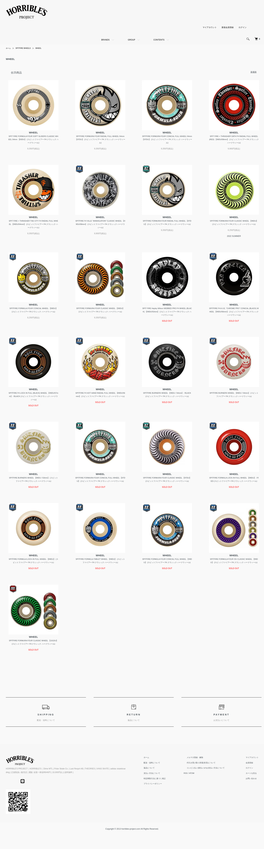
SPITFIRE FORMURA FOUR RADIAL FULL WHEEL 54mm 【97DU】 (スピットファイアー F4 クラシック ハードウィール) (100, 140)
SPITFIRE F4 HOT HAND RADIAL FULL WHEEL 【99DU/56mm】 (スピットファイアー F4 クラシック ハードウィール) (100, 402)
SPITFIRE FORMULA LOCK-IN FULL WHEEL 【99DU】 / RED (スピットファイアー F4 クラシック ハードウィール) (234, 488)
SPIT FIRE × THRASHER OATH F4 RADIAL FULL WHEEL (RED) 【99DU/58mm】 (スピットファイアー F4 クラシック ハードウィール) (234, 140)
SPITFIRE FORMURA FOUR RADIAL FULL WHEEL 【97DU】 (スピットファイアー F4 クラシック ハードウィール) (167, 225)
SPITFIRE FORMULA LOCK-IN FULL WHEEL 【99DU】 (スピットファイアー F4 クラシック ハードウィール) (33, 573)
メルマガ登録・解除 (200, 776)
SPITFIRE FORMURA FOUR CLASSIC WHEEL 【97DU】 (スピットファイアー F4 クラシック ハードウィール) (167, 488)
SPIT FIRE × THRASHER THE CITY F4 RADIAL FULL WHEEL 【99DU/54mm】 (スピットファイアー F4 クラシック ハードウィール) (33, 225)
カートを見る (254, 792)
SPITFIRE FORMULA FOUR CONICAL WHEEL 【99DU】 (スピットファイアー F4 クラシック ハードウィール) (33, 317)
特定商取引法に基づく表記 (164, 797)
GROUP (131, 40)
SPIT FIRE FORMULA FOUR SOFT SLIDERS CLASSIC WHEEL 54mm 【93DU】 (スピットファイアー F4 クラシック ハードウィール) (33, 140)
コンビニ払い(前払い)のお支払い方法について (212, 787)
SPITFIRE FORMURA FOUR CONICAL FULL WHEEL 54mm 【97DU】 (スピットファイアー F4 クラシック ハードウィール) (167, 140)
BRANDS (105, 40)
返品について (158, 787)
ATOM (200, 792)
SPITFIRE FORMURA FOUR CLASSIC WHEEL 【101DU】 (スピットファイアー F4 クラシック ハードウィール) (33, 659)
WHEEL (42, 48)
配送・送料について (161, 781)
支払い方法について (161, 792)
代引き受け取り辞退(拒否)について (207, 781)
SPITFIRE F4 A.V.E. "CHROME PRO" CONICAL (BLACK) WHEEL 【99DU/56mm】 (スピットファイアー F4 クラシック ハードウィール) (234, 317)
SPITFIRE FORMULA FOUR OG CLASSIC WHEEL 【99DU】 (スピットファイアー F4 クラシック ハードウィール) (234, 573)
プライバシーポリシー (162, 803)
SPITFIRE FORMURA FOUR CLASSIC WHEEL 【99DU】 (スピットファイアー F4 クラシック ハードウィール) (234, 225)
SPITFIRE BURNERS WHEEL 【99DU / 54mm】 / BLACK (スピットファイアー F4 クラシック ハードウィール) (167, 402)
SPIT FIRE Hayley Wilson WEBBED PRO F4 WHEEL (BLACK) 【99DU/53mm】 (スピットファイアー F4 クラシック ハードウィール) (167, 317)
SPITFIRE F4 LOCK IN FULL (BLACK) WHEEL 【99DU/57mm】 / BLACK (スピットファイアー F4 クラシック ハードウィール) (33, 402)
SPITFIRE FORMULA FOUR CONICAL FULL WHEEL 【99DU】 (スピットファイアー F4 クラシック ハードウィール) (167, 573)
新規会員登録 (228, 27)
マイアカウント (210, 27)
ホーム (9, 48)
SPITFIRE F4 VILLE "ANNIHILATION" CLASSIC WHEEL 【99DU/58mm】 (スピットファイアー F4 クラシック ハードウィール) (100, 225)
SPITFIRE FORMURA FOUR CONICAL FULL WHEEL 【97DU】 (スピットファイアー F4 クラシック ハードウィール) (100, 488)
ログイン (243, 27)
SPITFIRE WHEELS (25, 48)
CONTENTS (158, 40)
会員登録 (252, 781)
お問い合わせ (254, 797)
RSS (193, 792)
